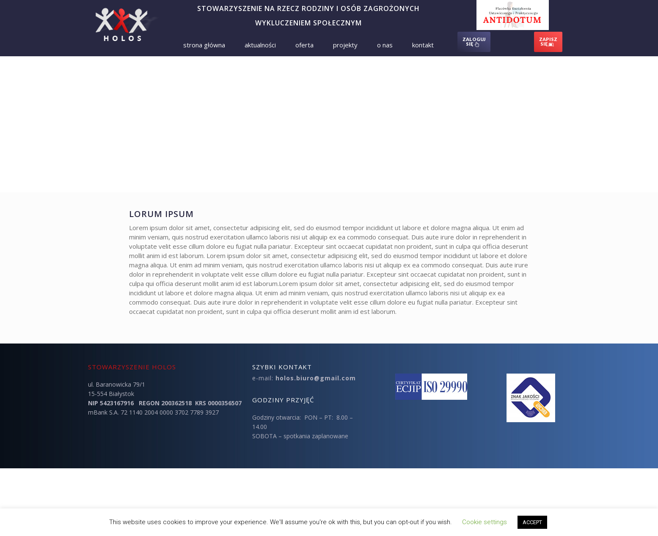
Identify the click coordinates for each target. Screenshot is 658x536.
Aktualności (260, 45)
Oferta (304, 45)
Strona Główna (204, 45)
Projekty (345, 45)
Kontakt (423, 45)
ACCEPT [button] (532, 522)
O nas (385, 45)
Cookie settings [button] (484, 522)
